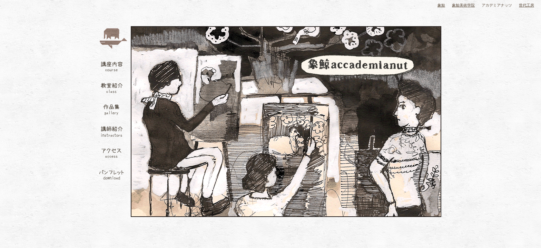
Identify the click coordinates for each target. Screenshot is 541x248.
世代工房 (526, 5)
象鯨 (441, 5)
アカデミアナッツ (497, 5)
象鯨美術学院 (463, 5)
